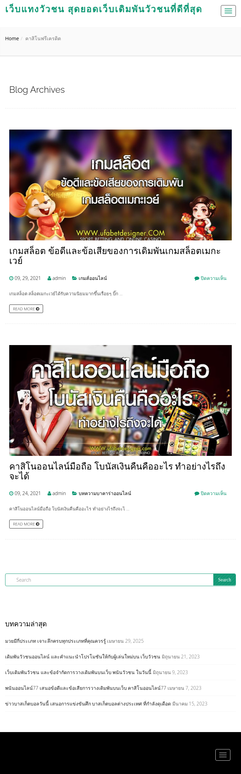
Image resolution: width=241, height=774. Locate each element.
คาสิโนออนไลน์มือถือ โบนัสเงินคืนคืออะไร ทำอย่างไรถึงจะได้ (117, 471)
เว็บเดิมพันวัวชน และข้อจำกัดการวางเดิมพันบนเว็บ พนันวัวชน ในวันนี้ (78, 672)
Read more (26, 308)
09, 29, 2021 (28, 278)
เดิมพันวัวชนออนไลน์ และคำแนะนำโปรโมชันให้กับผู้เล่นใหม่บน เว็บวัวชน (82, 656)
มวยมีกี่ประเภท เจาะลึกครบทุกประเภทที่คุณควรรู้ (55, 641)
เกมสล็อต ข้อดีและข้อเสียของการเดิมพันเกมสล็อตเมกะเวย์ (115, 256)
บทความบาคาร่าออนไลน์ (105, 493)
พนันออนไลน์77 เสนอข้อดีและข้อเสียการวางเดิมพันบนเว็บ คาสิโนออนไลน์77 (85, 688)
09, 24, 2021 (28, 493)
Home (12, 38)
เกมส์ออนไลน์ (93, 278)
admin (59, 278)
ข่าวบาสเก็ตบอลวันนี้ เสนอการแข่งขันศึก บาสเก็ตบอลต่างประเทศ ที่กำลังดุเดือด (88, 703)
